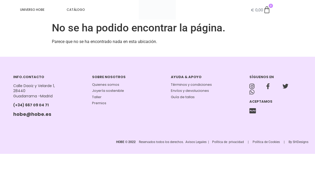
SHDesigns (300, 142)
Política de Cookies (266, 142)
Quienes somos (105, 84)
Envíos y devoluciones (190, 90)
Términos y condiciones (191, 84)
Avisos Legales (196, 142)
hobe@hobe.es (32, 114)
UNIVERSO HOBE (32, 9)
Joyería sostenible (108, 90)
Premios (99, 103)
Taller (97, 96)
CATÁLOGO (76, 9)
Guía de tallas (183, 96)
